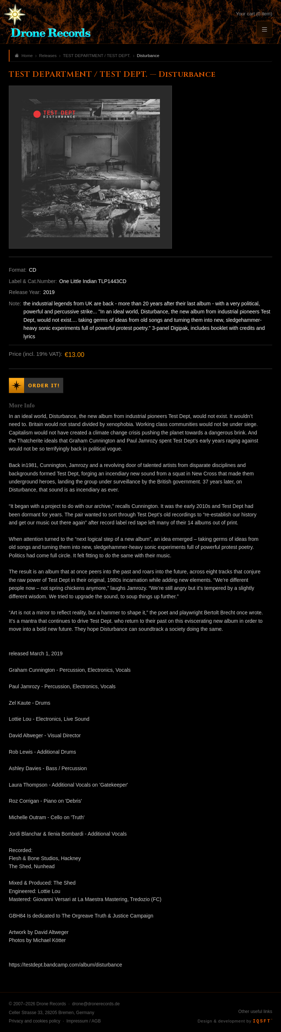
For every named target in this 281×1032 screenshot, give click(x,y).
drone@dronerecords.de (96, 1003)
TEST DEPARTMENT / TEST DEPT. (97, 55)
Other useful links (255, 1011)
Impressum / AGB (83, 1021)
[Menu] (264, 29)
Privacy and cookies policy (34, 1021)
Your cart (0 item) (254, 13)
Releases (48, 55)
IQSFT (262, 1021)
